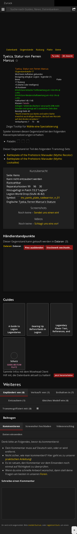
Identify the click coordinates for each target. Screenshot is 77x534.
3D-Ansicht (68, 56)
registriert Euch (53, 525)
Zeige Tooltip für (16, 126)
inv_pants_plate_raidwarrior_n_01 (38, 197)
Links (57, 56)
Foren (43, 474)
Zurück (8, 3)
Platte (50, 49)
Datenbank (11, 49)
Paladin (26, 103)
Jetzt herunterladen (64, 375)
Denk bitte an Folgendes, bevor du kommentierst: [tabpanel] (38, 485)
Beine (58, 49)
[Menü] (3, 9)
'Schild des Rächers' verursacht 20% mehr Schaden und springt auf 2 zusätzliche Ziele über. (37, 107)
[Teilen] (74, 9)
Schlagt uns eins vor (46, 223)
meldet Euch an (34, 525)
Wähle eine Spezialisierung (42, 126)
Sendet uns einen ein (46, 212)
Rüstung (40, 49)
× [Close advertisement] (74, 530)
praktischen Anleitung (18, 459)
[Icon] (8, 71)
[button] (35, 258)
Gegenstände (26, 49)
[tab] (14, 392)
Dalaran (59, 241)
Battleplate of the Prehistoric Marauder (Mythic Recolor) (39, 155)
